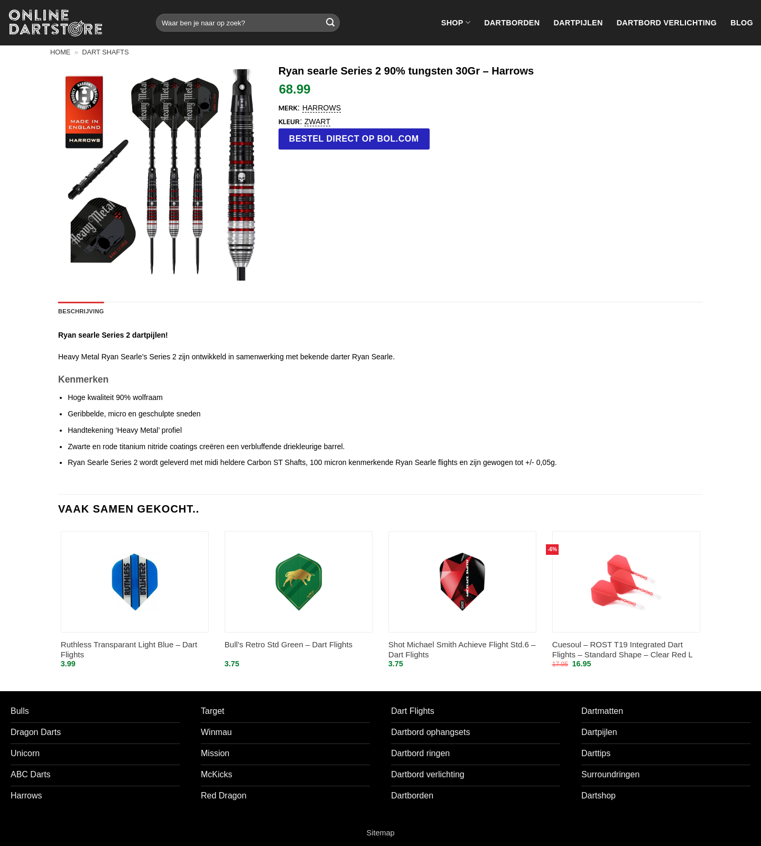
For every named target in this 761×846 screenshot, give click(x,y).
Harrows (321, 108)
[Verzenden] (330, 23)
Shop (455, 22)
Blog (741, 22)
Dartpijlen (577, 22)
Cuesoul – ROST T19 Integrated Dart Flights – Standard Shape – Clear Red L (622, 649)
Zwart (317, 121)
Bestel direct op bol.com (354, 138)
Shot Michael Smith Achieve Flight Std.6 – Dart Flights (461, 649)
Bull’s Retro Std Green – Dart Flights (288, 644)
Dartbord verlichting (667, 22)
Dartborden (512, 22)
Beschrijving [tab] (81, 311)
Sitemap (381, 833)
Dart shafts (105, 52)
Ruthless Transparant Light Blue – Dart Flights (129, 649)
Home (60, 52)
